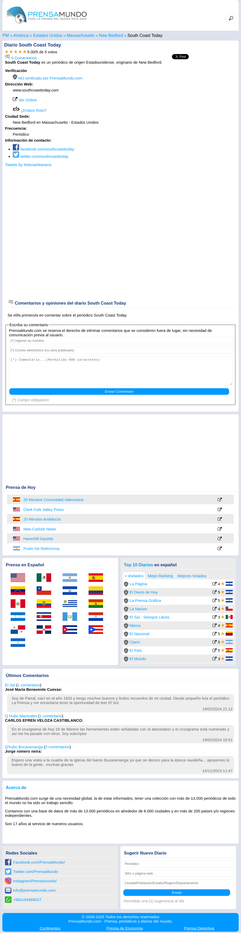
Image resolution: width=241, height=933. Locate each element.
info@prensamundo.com (34, 890)
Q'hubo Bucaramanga (24, 747)
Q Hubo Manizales (21, 716)
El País (136, 650)
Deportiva (199, 928)
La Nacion (138, 609)
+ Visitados (134, 576)
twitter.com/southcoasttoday (40, 156)
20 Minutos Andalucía (42, 519)
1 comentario (29, 685)
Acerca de (16, 787)
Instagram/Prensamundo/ (35, 881)
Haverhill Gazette (38, 538)
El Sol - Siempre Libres (149, 617)
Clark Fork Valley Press (43, 509)
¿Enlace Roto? (29, 110)
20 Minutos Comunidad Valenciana (53, 499)
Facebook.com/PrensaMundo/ (39, 862)
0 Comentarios (21, 58)
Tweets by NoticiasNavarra (28, 164)
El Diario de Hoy (144, 592)
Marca (135, 625)
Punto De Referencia (41, 548)
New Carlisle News (39, 529)
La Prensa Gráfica (145, 600)
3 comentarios (57, 747)
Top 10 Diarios (138, 564)
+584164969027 (27, 899)
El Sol (10, 685)
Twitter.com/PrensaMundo (35, 871)
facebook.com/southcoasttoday (43, 149)
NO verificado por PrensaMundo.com (47, 78)
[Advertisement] (192, 100)
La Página (138, 584)
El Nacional (139, 634)
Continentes (50, 928)
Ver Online (25, 100)
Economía (124, 928)
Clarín (135, 642)
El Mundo (138, 658)
